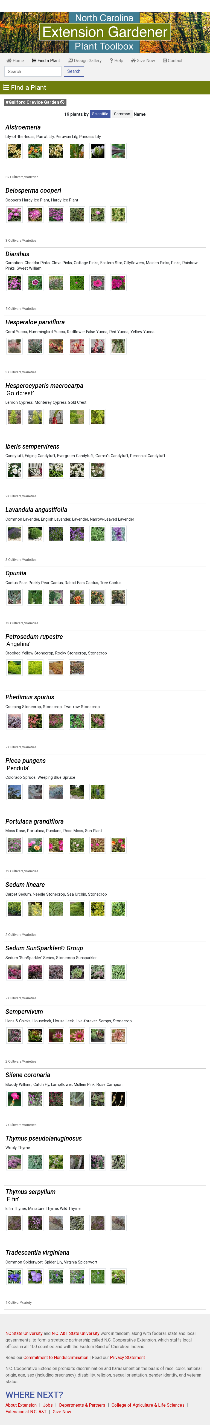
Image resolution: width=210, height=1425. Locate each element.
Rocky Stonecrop (70, 653)
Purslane (54, 831)
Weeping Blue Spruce (56, 777)
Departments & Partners (82, 1405)
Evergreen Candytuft (75, 456)
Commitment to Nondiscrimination (56, 1357)
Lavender (80, 519)
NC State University (24, 1333)
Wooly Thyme (17, 1148)
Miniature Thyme (43, 1208)
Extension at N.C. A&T (25, 1411)
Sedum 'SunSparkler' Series (29, 958)
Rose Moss (73, 831)
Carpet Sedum (18, 894)
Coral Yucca (16, 332)
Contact (172, 60)
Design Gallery (85, 60)
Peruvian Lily (66, 136)
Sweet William (29, 268)
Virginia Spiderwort (80, 1262)
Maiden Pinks (157, 263)
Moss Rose (15, 831)
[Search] (33, 71)
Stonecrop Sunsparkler (76, 958)
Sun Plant (93, 831)
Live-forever (86, 1021)
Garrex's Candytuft (111, 456)
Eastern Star (111, 263)
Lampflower (61, 1084)
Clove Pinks (62, 263)
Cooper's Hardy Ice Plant (27, 200)
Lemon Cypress (19, 402)
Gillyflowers (134, 263)
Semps (105, 1021)
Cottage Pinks (86, 263)
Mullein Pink (84, 1084)
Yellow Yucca (142, 332)
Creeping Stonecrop (23, 707)
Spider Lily (53, 1262)
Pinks (175, 263)
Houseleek (42, 1021)
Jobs (48, 1405)
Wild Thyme (70, 1208)
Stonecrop (97, 653)
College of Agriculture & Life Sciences (148, 1405)
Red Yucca (119, 332)
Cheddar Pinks (37, 263)
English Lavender (55, 519)
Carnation (14, 263)
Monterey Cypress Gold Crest (60, 402)
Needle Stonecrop (49, 894)
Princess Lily (90, 136)
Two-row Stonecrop (82, 707)
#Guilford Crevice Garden (35, 102)
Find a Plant (46, 60)
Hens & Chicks (18, 1021)
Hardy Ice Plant (64, 200)
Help (116, 60)
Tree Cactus (110, 583)
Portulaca (35, 831)
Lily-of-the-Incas (19, 136)
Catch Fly (41, 1084)
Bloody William (18, 1084)
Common (122, 114)
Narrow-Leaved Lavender (112, 519)
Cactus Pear (16, 583)
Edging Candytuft (40, 456)
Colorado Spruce (20, 777)
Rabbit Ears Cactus (81, 583)
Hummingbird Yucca (47, 332)
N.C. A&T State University (76, 1333)
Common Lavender (22, 519)
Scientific (100, 114)
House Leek (63, 1021)
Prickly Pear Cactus (46, 583)
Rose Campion (109, 1084)
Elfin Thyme (15, 1208)
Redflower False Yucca (87, 332)
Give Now (143, 60)
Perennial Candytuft (147, 456)
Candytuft (14, 456)
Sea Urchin (76, 894)
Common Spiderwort (24, 1262)
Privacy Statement (127, 1357)
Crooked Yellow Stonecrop (29, 653)
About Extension (21, 1405)
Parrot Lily (45, 136)
